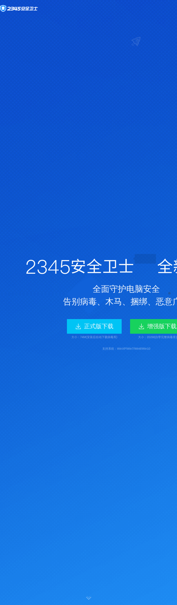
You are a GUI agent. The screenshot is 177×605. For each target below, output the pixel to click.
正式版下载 (98, 327)
